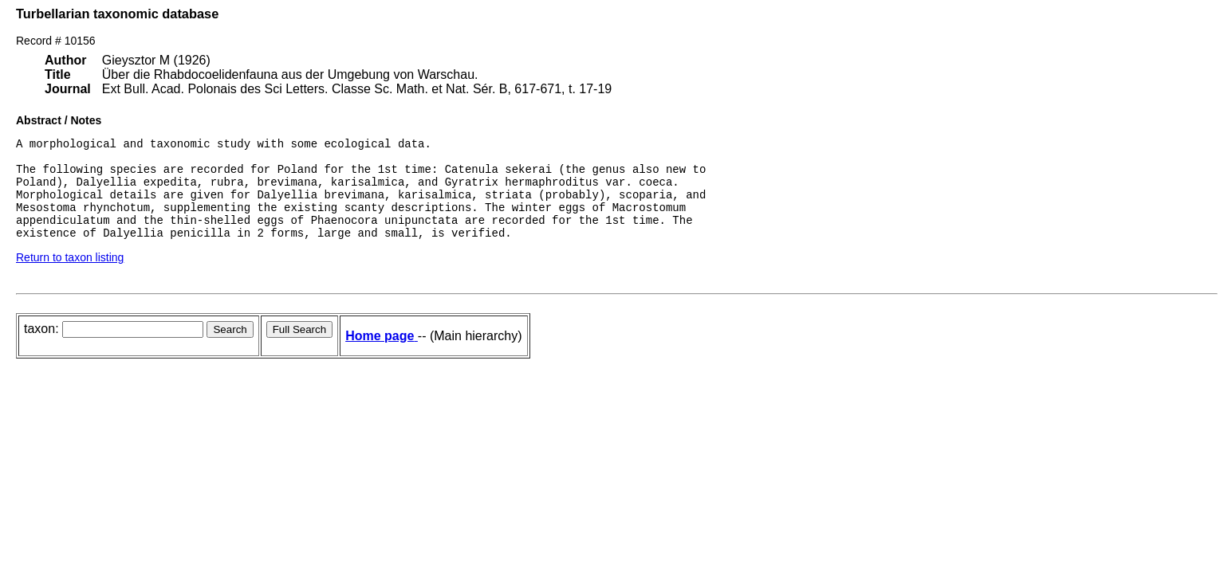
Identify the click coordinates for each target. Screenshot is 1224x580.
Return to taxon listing (70, 276)
